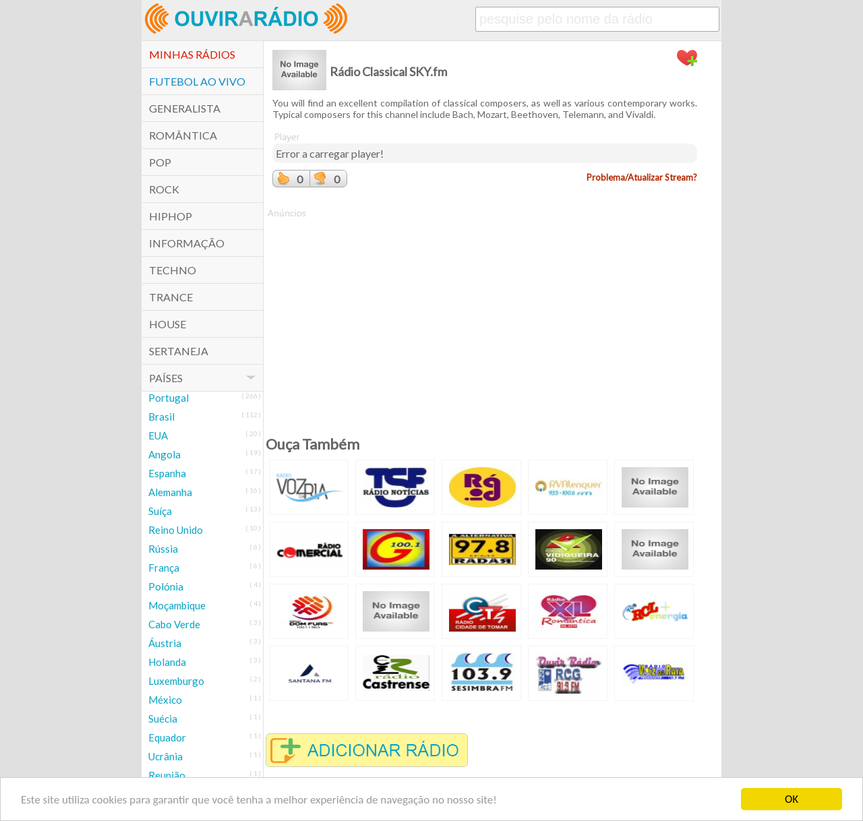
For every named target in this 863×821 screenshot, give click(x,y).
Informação (187, 243)
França (163, 567)
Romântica (183, 135)
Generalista (184, 108)
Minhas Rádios (192, 54)
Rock (164, 189)
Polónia (165, 586)
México (165, 700)
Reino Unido (175, 530)
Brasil (161, 416)
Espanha (167, 473)
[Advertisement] (485, 314)
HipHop (170, 216)
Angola (164, 454)
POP (160, 162)
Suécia (162, 718)
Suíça (160, 511)
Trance (171, 297)
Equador (167, 737)
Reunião (166, 775)
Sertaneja (178, 350)
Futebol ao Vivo (197, 81)
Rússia (163, 549)
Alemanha (170, 492)
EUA (158, 435)
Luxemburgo (176, 681)
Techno (172, 270)
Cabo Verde (174, 624)
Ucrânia (165, 756)
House (167, 323)
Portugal (168, 398)
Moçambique (177, 605)
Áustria (164, 643)
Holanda (167, 662)
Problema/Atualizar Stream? (642, 177)
